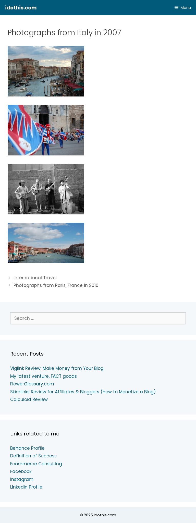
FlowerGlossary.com (32, 384)
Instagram (21, 479)
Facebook (20, 471)
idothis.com (21, 7)
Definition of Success (33, 456)
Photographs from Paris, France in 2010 (56, 285)
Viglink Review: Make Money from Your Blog (57, 368)
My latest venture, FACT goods (43, 376)
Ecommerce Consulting (36, 464)
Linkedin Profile (26, 487)
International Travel (35, 278)
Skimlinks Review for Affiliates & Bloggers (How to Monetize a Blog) (83, 392)
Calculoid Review (29, 399)
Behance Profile (27, 448)
